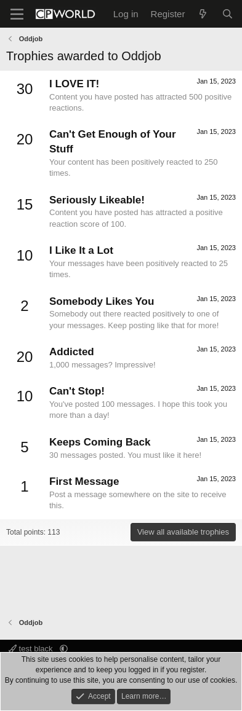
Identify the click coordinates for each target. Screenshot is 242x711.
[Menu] (16, 14)
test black (32, 648)
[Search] (228, 13)
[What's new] (203, 13)
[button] (63, 648)
